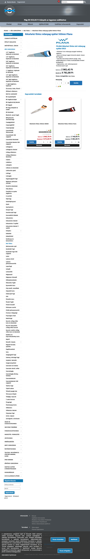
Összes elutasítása (58, 539)
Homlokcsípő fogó (11, 212)
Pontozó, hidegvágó (11, 313)
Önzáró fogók (10, 302)
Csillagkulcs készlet (11, 149)
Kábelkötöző (9, 236)
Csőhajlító (9, 165)
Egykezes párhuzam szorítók (11, 182)
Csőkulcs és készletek (12, 168)
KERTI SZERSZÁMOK (10, 445)
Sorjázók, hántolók (11, 360)
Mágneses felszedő (11, 277)
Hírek (20, 24)
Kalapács (8, 231)
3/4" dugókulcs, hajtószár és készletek (12, 67)
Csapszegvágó (10, 128)
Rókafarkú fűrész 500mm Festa (67, 124)
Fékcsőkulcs (9, 189)
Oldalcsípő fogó (10, 294)
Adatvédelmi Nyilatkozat (39, 522)
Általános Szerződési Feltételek (41, 520)
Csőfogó (8, 173)
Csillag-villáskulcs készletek (11, 156)
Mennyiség (59, 79)
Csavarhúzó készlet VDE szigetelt (13, 143)
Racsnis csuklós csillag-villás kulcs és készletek (13, 331)
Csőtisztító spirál (11, 170)
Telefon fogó (9, 386)
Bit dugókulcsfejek (11, 99)
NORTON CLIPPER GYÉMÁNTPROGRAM (10, 468)
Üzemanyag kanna (11, 405)
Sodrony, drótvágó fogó (12, 357)
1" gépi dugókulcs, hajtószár (11, 85)
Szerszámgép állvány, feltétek (12, 375)
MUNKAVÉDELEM (9, 472)
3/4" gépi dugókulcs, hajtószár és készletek (12, 80)
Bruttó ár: (58, 73)
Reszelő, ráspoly (10, 342)
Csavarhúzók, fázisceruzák (10, 131)
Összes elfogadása (65, 551)
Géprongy (8, 199)
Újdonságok (35, 527)
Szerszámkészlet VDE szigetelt (12, 382)
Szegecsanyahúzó (11, 363)
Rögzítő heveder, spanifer (11, 345)
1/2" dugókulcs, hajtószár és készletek (12, 53)
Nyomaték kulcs (10, 285)
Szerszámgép (9, 371)
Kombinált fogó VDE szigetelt (11, 252)
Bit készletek (9, 112)
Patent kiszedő (10, 304)
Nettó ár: (58, 70)
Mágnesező (9, 274)
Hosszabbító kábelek (12, 215)
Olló (7, 296)
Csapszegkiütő (10, 125)
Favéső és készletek (11, 186)
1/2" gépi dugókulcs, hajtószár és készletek (12, 76)
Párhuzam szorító (11, 307)
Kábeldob (8, 233)
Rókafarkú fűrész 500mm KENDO (39, 124)
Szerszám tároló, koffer (12, 368)
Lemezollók (9, 272)
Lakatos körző (10, 259)
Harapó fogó (9, 210)
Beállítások (74, 539)
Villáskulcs (9, 408)
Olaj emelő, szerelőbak (12, 288)
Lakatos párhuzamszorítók (11, 262)
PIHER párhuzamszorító (12, 310)
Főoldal (9, 24)
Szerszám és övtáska (12, 365)
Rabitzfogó (9, 318)
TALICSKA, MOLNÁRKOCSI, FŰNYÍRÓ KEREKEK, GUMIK (12, 454)
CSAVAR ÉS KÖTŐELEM (11, 38)
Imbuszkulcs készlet (11, 221)
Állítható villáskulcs (11, 91)
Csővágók (8, 176)
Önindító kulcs (10, 299)
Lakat (7, 256)
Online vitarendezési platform (41, 524)
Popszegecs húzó (11, 316)
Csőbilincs (9, 162)
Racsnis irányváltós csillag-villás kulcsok (12, 326)
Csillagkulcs (9, 147)
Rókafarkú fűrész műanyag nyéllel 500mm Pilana (46, 30)
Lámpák (8, 269)
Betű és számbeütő (11, 94)
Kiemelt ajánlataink (38, 529)
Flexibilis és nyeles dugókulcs (11, 192)
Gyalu (7, 204)
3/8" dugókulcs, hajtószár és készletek (12, 62)
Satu (7, 352)
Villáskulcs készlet (11, 410)
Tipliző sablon (10, 388)
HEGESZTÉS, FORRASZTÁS (12, 434)
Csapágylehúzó (10, 122)
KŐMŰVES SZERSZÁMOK (11, 463)
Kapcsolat (80, 24)
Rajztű (8, 339)
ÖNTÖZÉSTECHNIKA (10, 449)
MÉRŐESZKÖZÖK (9, 442)
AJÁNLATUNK (44, 24)
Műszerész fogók (11, 283)
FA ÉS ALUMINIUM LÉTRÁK (12, 476)
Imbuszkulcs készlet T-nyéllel (12, 227)
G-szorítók (9, 196)
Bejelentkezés (11, 2)
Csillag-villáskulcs (11, 152)
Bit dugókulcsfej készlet (13, 102)
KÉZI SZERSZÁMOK (15, 30)
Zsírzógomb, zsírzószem (13, 418)
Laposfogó (9, 266)
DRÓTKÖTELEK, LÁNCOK (11, 45)
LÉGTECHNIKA (8, 438)
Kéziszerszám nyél (11, 246)
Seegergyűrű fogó (11, 355)
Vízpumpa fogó (10, 413)
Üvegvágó (9, 402)
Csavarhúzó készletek (12, 139)
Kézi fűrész (26, 30)
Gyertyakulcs (9, 207)
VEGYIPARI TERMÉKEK (11, 427)
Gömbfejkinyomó (11, 201)
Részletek (39, 145)
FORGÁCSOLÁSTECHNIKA (12, 431)
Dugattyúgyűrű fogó (11, 179)
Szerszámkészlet (10, 378)
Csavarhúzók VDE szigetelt (11, 136)
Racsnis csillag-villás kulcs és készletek (12, 322)
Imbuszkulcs (9, 218)
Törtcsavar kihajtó (11, 394)
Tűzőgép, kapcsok (11, 397)
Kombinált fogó (10, 249)
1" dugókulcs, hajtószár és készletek (12, 71)
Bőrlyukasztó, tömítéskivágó (10, 118)
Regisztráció (21, 2)
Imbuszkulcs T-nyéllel (12, 223)
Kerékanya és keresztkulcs (10, 240)
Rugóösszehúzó (10, 349)
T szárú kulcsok (10, 399)
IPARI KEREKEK (9, 460)
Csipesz (8, 159)
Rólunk (30, 24)
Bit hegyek (9, 105)
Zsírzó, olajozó (10, 416)
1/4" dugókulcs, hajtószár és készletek (12, 57)
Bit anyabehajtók (11, 97)
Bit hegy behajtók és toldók (12, 108)
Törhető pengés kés (11, 391)
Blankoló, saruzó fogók (12, 115)
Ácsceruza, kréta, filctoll (13, 88)
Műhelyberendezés (11, 280)
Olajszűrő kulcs (10, 291)
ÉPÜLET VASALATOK (10, 42)
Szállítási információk (62, 24)
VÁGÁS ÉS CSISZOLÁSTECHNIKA (11, 422)
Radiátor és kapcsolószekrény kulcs (13, 335)
